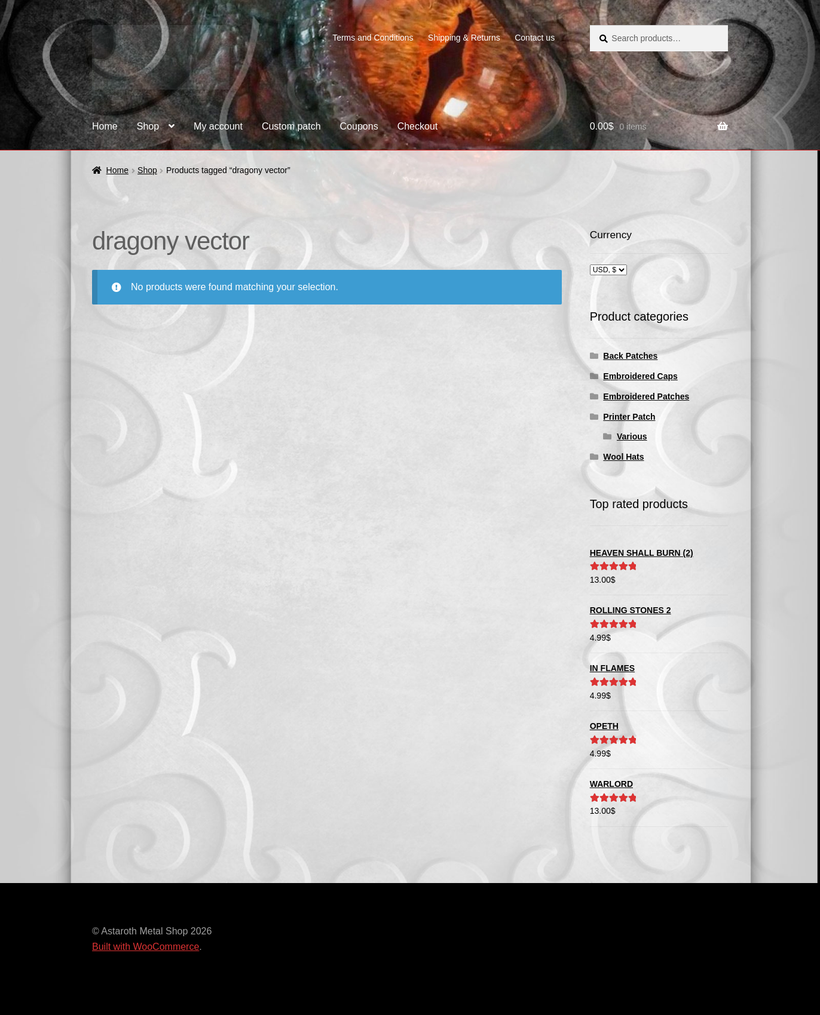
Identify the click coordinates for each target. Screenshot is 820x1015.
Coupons (359, 126)
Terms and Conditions (372, 37)
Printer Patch (629, 417)
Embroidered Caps (640, 376)
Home (105, 126)
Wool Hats (623, 457)
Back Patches (630, 356)
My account (218, 126)
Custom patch (291, 126)
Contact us (535, 37)
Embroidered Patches (646, 396)
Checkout (417, 126)
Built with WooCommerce (145, 947)
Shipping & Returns (464, 37)
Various (632, 436)
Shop (148, 126)
